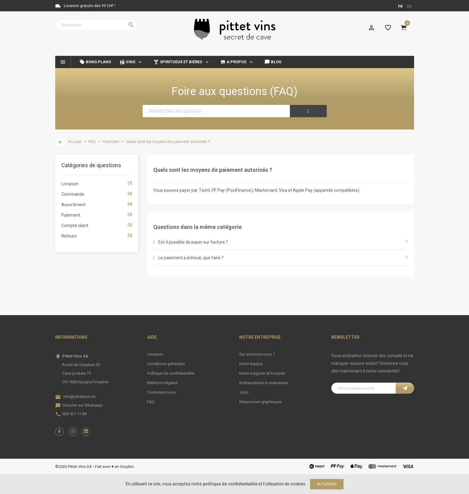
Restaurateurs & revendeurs (263, 382)
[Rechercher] (96, 24)
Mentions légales (162, 382)
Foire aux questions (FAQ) (234, 91)
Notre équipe (250, 363)
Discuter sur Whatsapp (82, 405)
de (409, 6)
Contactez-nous (161, 392)
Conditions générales (166, 363)
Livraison (155, 354)
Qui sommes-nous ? (257, 354)
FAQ (151, 401)
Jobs (243, 392)
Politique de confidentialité (170, 373)
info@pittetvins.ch (79, 396)
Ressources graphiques (260, 401)
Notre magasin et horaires (262, 373)
